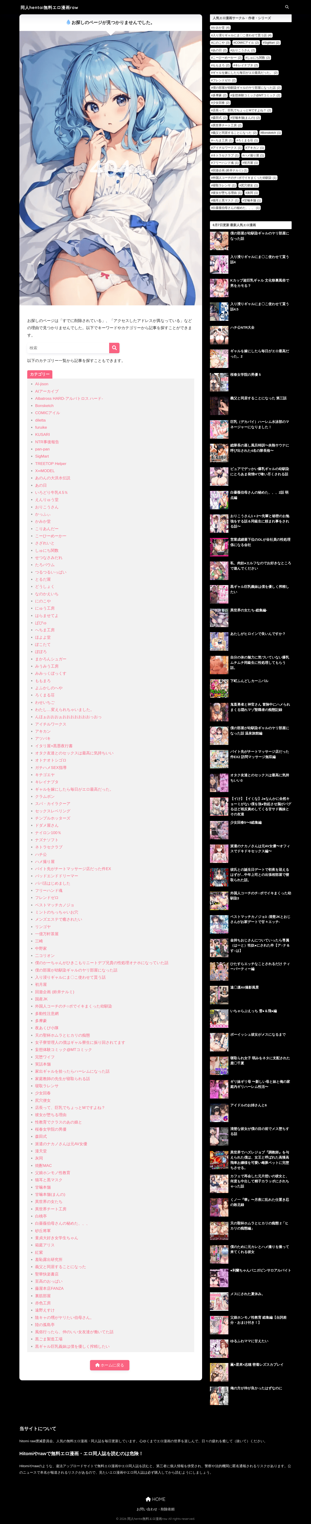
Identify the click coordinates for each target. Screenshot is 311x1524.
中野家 (41, 948)
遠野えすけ (45, 1310)
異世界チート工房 (50, 1209)
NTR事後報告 (47, 442)
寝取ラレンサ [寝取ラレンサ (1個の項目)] (224, 185)
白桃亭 (41, 1216)
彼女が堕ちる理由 (50, 1115)
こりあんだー (47, 529)
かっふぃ (43, 514)
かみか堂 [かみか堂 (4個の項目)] (221, 27)
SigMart (42, 456)
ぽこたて (43, 644)
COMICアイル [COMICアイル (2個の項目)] (247, 42)
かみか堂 (43, 521)
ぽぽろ (41, 652)
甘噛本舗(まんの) (50, 1194)
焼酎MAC (43, 1165)
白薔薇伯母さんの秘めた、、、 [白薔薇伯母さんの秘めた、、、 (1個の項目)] (236, 207)
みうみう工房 (47, 666)
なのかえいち (47, 594)
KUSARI (42, 434)
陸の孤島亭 (45, 1325)
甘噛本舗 (43, 1187)
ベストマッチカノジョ (54, 905)
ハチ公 (41, 854)
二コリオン (45, 955)
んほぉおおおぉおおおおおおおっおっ (68, 717)
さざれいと (45, 543)
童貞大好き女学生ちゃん (56, 1238)
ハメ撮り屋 (45, 861)
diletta (40, 420)
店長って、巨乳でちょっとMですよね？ (70, 1107)
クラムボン (45, 796)
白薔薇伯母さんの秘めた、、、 (62, 1223)
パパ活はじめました (52, 883)
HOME (155, 1499)
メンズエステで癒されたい (58, 919)
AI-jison (41, 384)
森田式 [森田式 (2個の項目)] (220, 117)
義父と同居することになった (60, 1267)
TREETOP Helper (50, 463)
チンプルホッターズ (52, 818)
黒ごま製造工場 (49, 1339)
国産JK (41, 999)
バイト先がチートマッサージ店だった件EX (73, 869)
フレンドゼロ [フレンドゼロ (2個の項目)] (224, 80)
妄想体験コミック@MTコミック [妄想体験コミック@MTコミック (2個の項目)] (256, 95)
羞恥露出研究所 (49, 1259)
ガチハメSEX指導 (50, 767)
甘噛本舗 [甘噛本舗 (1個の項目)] (252, 200)
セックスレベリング (52, 811)
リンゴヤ (43, 927)
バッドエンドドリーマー (56, 876)
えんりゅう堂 (47, 500)
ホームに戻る (109, 1365)
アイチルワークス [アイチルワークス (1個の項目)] (227, 147)
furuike (41, 427)
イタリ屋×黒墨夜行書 (54, 746)
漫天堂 (41, 1151)
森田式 (41, 1136)
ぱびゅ (41, 623)
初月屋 (41, 984)
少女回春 (43, 1093)
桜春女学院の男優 (50, 1129)
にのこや (43, 601)
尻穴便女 (43, 1100)
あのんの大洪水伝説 (52, 478)
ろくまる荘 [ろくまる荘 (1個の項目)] (248, 140)
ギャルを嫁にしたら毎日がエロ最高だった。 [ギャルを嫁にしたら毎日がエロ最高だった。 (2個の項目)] (245, 72)
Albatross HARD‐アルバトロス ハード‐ (69, 398)
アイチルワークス (50, 724)
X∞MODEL (44, 471)
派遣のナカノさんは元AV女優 (61, 1144)
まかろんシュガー (50, 659)
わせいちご (45, 702)
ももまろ (43, 681)
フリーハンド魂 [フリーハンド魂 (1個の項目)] (226, 162)
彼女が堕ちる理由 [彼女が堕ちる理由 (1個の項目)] (227, 192)
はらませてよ (47, 615)
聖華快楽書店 (47, 1274)
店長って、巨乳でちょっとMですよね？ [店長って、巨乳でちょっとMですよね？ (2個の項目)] (242, 110)
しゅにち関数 (47, 550)
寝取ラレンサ (47, 1086)
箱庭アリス (45, 1245)
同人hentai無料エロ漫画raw (49, 7)
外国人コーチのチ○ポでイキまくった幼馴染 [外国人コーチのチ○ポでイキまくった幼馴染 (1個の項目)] (244, 177)
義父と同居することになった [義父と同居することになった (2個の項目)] (235, 132)
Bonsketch (44, 406)
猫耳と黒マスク (49, 1180)
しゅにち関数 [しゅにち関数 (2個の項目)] (258, 57)
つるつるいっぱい (50, 572)
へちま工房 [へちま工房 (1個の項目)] (223, 140)
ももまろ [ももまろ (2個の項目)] (221, 65)
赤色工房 (43, 1303)
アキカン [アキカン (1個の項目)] (255, 147)
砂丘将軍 (43, 1231)
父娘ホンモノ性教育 (52, 1173)
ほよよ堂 (43, 637)
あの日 (41, 485)
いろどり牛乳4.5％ (51, 492)
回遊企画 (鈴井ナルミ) (54, 992)
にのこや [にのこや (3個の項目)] (221, 42)
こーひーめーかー (50, 536)
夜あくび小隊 (47, 1028)
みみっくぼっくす (50, 673)
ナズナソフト (47, 840)
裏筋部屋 (43, 1296)
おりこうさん (47, 507)
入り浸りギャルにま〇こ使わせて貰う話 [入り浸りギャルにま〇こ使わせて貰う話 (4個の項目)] (242, 35)
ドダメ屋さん (47, 825)
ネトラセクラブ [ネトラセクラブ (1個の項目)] (226, 155)
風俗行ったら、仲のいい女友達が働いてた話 (74, 1332)
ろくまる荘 (45, 695)
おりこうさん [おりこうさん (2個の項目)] (243, 50)
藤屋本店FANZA (49, 1288)
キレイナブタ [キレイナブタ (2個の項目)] (246, 65)
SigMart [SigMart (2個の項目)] (272, 42)
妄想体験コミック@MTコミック (63, 1049)
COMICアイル (47, 413)
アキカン (43, 731)
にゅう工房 (45, 608)
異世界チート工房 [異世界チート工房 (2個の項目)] (227, 125)
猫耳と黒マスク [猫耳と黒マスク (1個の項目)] (226, 200)
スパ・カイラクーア (52, 803)
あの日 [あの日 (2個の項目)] (220, 50)
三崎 (39, 941)
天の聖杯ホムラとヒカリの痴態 (62, 1035)
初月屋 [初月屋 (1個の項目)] (251, 162)
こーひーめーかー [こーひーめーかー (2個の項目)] (227, 57)
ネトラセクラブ (49, 847)
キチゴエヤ (45, 775)
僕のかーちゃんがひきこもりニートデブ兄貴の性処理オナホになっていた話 (101, 963)
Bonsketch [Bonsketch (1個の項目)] (271, 132)
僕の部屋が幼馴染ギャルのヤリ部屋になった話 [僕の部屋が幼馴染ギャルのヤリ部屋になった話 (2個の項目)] (247, 87)
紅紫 (39, 1252)
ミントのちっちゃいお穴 (56, 912)
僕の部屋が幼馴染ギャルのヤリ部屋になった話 (76, 970)
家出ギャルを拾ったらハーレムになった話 (72, 1071)
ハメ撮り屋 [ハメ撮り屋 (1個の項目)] (254, 155)
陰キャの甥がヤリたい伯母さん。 (64, 1317)
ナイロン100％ (48, 833)
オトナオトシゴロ (50, 760)
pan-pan (42, 449)
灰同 (39, 1158)
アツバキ (43, 738)
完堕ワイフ (45, 1057)
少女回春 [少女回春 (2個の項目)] (221, 102)
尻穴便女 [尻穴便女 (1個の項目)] (249, 185)
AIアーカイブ (46, 391)
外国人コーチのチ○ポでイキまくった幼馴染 (73, 1006)
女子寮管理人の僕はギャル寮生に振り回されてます (80, 1042)
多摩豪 (41, 1021)
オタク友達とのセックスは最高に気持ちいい (74, 753)
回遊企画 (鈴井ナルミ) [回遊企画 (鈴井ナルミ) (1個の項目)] (230, 170)
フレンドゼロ (47, 898)
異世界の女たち (49, 1201)
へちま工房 (45, 630)
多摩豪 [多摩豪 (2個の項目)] (220, 95)
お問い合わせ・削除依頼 (156, 1509)
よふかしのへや (49, 688)
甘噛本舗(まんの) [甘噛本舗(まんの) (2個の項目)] (246, 117)
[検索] (114, 348)
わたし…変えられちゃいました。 (64, 709)
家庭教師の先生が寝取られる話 (62, 1079)
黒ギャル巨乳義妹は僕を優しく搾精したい (72, 1346)
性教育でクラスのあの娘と (58, 1122)
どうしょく (45, 586)
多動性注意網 (47, 1013)
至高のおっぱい (49, 1281)
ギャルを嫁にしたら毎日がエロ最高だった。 (74, 789)
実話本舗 (43, 1064)
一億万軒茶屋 (47, 934)
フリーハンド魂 (49, 890)
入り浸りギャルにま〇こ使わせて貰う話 (70, 977)
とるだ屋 (43, 579)
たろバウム (45, 565)
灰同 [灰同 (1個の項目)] (252, 192)
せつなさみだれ (49, 558)
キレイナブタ (47, 782)
